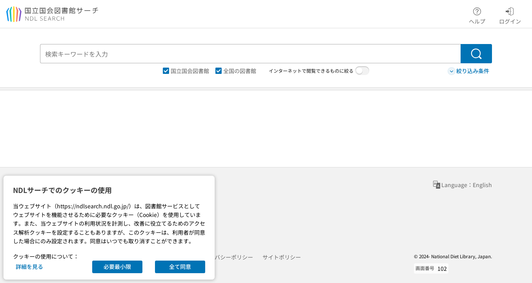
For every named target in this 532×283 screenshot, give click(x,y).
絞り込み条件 (468, 71)
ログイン (510, 14)
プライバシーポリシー (225, 257)
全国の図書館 (235, 71)
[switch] (362, 70)
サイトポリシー (281, 257)
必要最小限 (117, 266)
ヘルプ (477, 14)
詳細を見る (29, 266)
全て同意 (180, 266)
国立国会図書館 (186, 71)
